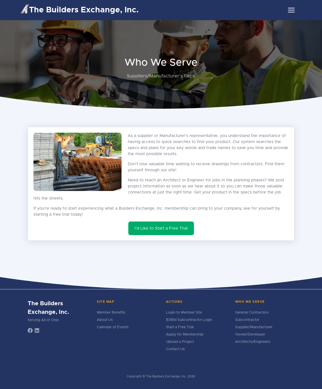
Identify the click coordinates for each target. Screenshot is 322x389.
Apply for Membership (185, 334)
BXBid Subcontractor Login (189, 320)
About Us (105, 320)
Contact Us (175, 349)
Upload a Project (180, 342)
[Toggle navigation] (291, 10)
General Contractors (252, 312)
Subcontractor (247, 320)
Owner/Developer (250, 334)
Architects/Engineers (252, 342)
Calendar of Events (113, 327)
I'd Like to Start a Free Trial (161, 228)
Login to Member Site (184, 312)
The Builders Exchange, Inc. (80, 9)
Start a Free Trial (180, 327)
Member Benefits (111, 312)
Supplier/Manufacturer (253, 327)
